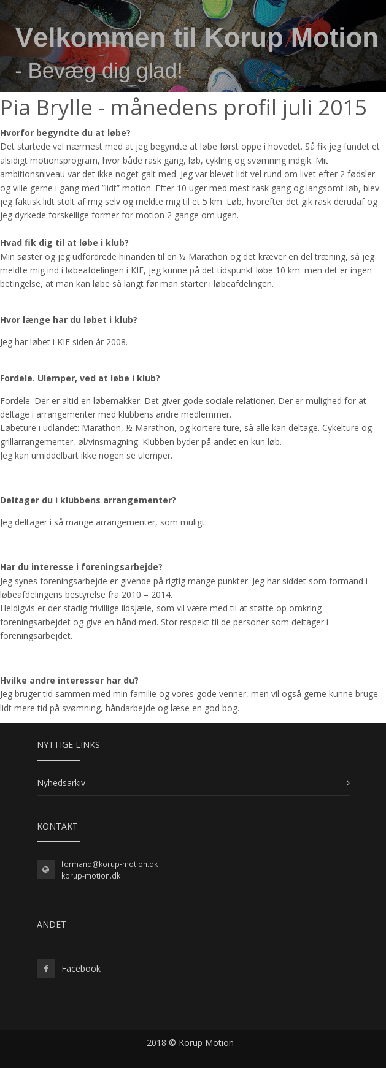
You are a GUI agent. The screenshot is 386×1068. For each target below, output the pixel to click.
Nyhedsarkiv (61, 782)
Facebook (81, 968)
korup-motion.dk (90, 876)
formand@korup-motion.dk (109, 864)
